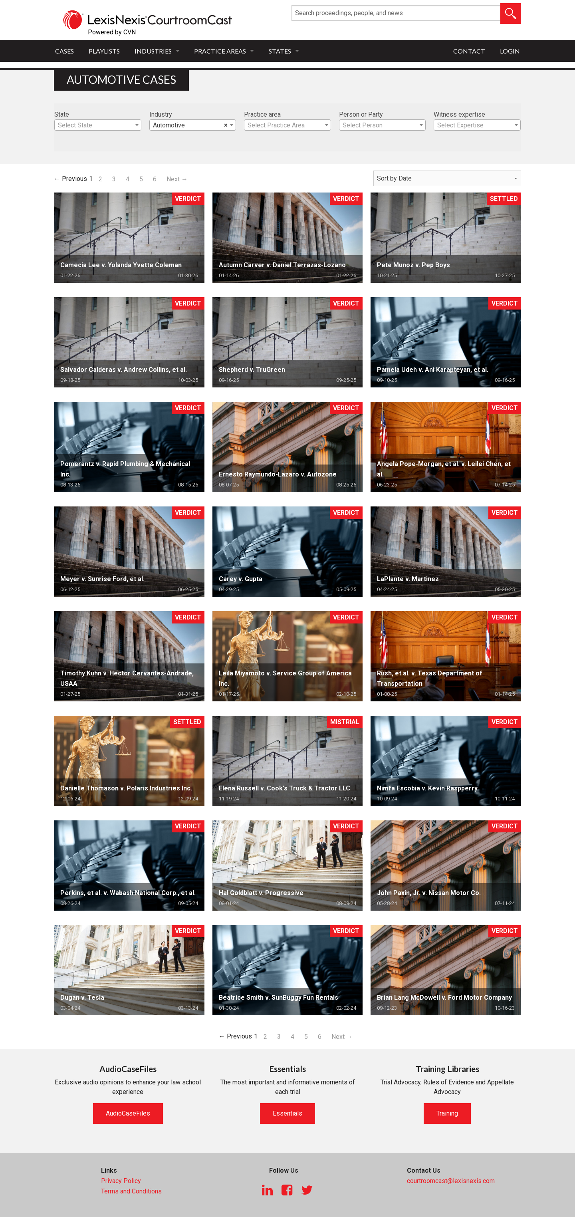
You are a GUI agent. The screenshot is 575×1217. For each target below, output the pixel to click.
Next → (177, 179)
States (280, 51)
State (61, 114)
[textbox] (98, 125)
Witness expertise (459, 114)
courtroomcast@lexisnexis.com (451, 1181)
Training (447, 1113)
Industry (160, 114)
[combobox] (97, 125)
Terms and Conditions (131, 1191)
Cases (64, 51)
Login (510, 51)
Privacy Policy (121, 1181)
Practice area (262, 114)
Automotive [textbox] (190, 125)
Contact (469, 51)
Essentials (287, 1113)
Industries (153, 51)
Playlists (104, 51)
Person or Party (361, 114)
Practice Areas (220, 51)
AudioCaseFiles (128, 1113)
